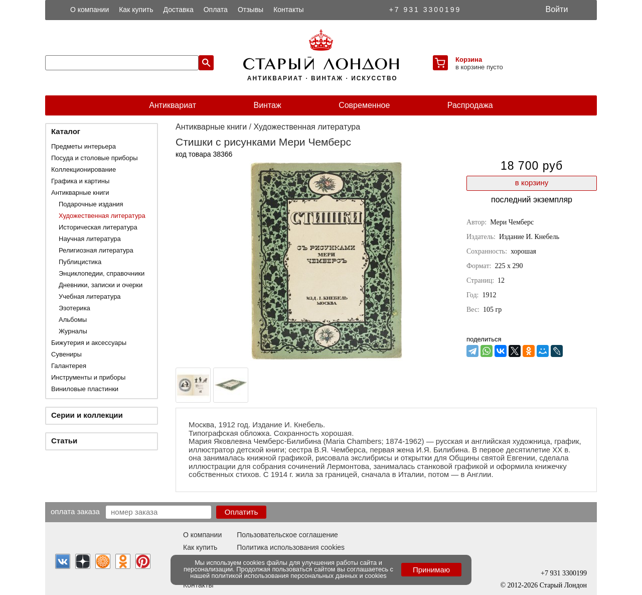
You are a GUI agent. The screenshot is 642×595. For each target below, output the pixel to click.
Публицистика (80, 262)
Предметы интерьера (83, 146)
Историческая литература (98, 227)
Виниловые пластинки (84, 389)
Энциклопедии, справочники (101, 273)
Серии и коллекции (87, 415)
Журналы (73, 331)
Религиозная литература (96, 250)
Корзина (468, 59)
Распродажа (470, 105)
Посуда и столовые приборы (94, 158)
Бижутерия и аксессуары (88, 342)
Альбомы (73, 319)
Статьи (64, 440)
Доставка (179, 10)
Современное (364, 105)
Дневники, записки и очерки (100, 285)
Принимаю (431, 569)
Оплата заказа (75, 511)
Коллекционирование (83, 169)
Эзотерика (74, 308)
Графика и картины (80, 181)
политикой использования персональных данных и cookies (299, 575)
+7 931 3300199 (425, 10)
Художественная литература (102, 215)
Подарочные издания (91, 204)
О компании (89, 10)
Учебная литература (90, 296)
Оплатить (241, 512)
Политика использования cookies (291, 547)
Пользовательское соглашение (287, 535)
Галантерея (68, 366)
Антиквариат (172, 105)
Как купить (136, 10)
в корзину (531, 182)
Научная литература (90, 239)
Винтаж (267, 105)
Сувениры (66, 354)
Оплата (216, 10)
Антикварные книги (80, 192)
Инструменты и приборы (88, 377)
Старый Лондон (563, 585)
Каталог (65, 131)
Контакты (288, 10)
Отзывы (250, 10)
